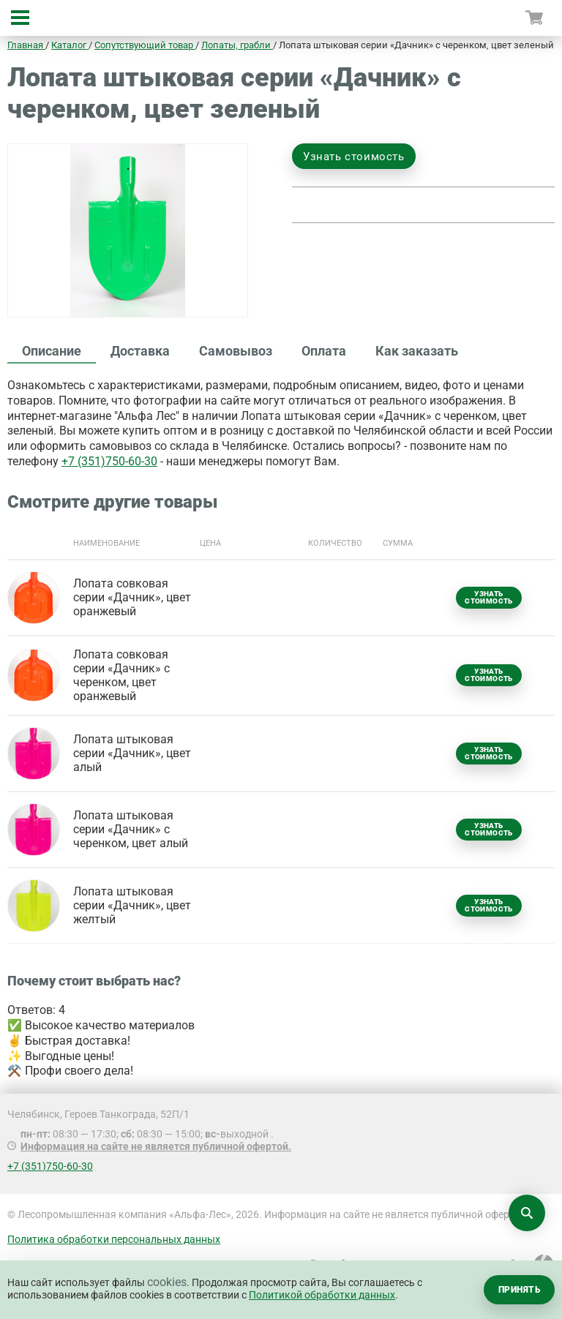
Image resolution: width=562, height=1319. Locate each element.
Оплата (323, 350)
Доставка (140, 350)
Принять (519, 1290)
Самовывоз (235, 350)
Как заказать (416, 350)
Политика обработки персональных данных (113, 1239)
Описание (51, 350)
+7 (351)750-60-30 (109, 461)
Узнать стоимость (354, 156)
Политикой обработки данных (322, 1295)
